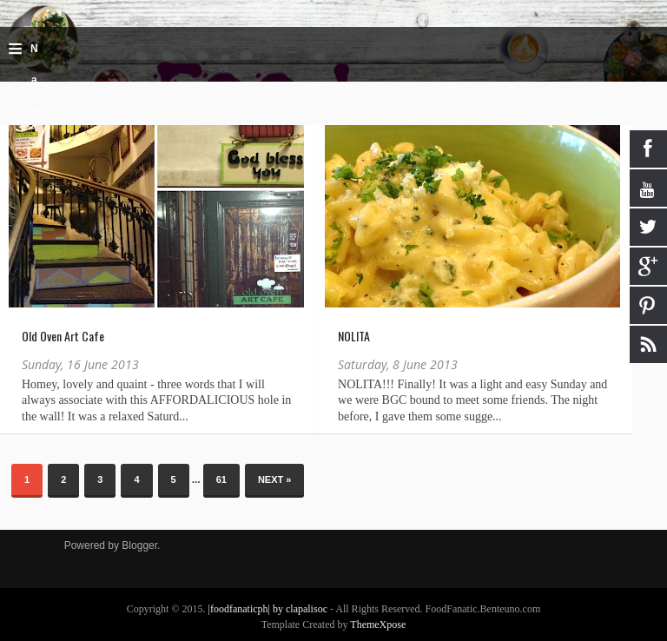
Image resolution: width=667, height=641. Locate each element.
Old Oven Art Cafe (63, 336)
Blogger (139, 545)
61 (221, 479)
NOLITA (354, 336)
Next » (275, 479)
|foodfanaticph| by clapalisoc (269, 609)
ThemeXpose (378, 624)
